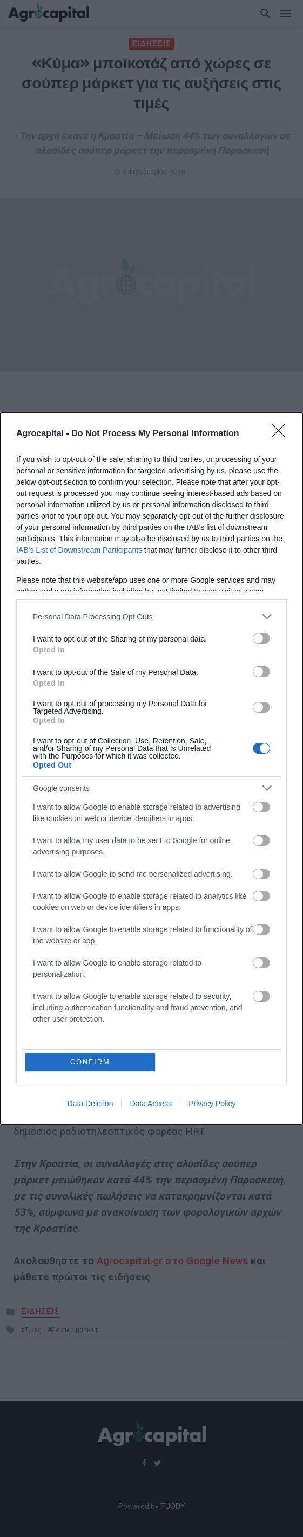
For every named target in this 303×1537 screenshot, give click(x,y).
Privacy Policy (211, 1104)
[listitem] (151, 616)
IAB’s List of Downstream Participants (79, 550)
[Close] (282, 434)
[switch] (261, 638)
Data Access (151, 1104)
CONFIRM (90, 1062)
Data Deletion (90, 1104)
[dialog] (151, 769)
